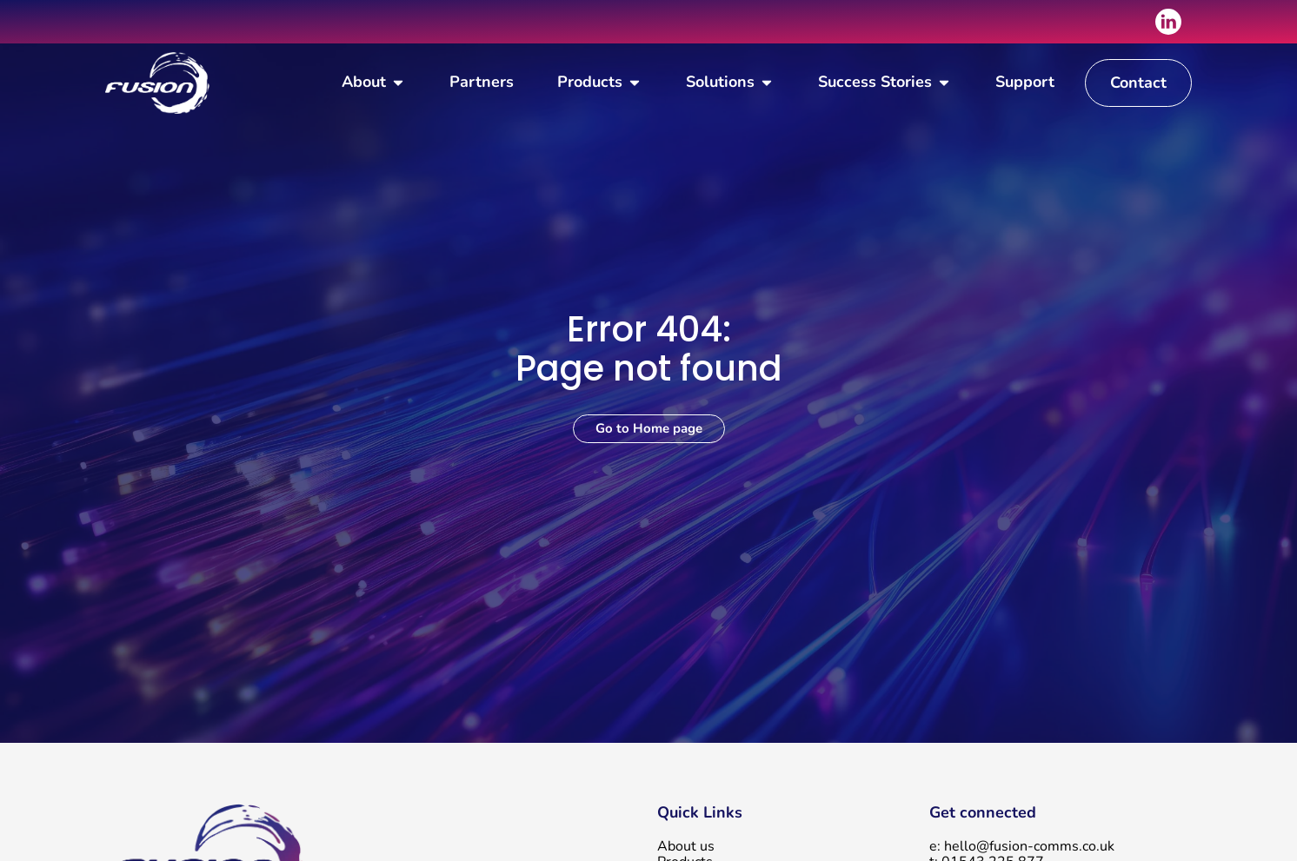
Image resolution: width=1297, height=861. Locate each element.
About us (686, 846)
